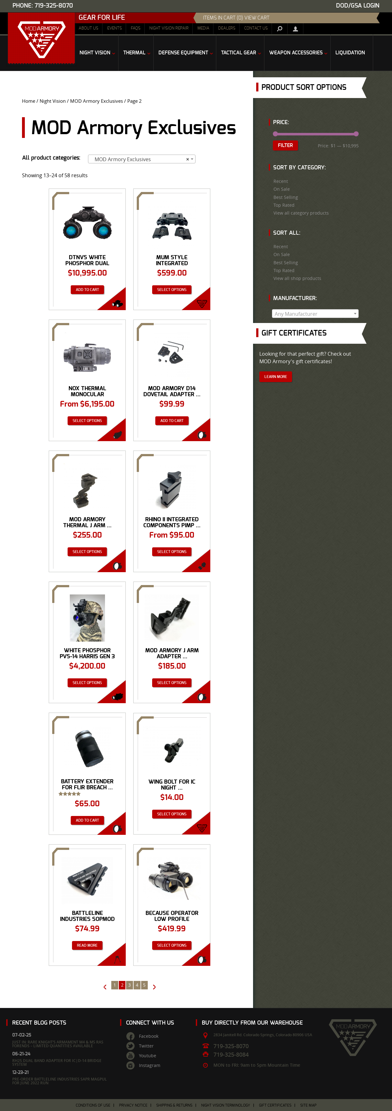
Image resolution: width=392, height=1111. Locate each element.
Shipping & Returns (174, 1105)
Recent (280, 181)
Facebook (148, 1036)
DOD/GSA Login (357, 6)
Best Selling (285, 197)
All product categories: (51, 158)
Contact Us (256, 28)
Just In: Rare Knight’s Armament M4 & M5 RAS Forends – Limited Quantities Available (57, 1043)
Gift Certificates (275, 1105)
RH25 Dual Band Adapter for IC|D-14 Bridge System (57, 1062)
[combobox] (142, 159)
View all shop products (297, 278)
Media (203, 28)
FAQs (136, 28)
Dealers (226, 28)
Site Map (308, 1105)
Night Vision (53, 101)
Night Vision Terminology (225, 1105)
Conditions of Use (93, 1105)
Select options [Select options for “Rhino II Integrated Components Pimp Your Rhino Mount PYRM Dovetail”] (171, 552)
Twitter (146, 1046)
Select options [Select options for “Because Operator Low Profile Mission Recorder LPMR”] (171, 945)
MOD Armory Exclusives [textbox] (140, 159)
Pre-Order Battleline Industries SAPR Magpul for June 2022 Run (59, 1081)
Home (28, 101)
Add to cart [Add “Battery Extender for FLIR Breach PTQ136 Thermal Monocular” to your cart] (87, 820)
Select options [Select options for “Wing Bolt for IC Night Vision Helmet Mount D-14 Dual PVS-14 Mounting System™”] (171, 814)
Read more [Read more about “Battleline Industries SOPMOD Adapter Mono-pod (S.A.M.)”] (87, 945)
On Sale (281, 189)
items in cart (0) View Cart (236, 17)
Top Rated (284, 205)
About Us (88, 28)
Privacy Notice (133, 1105)
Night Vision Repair (169, 28)
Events (114, 28)
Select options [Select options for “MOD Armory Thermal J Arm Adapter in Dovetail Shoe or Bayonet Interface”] (87, 552)
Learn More (275, 377)
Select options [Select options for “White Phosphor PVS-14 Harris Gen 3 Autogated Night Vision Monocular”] (87, 683)
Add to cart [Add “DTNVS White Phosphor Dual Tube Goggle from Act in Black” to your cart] (87, 290)
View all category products (301, 213)
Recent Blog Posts (39, 1023)
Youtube (147, 1056)
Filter (285, 145)
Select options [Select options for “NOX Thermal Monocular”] (87, 421)
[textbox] (315, 313)
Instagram (149, 1065)
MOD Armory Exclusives (96, 101)
